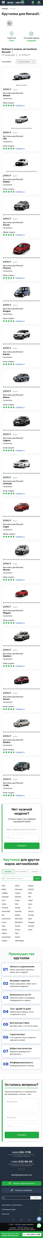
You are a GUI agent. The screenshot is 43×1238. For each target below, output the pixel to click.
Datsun (31, 886)
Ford (3, 900)
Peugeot (31, 922)
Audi (3, 886)
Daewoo (18, 897)
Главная (5, 8)
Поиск (37, 878)
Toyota (17, 937)
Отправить (21, 846)
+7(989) (21, 1162)
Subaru (4, 941)
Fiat (29, 897)
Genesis (5, 908)
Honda (17, 908)
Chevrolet (18, 889)
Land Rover (6, 919)
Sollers (4, 933)
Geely (4, 904)
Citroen (17, 893)
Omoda (31, 915)
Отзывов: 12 (20, 493)
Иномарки (8, 871)
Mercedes (18, 919)
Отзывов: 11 (20, 105)
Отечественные (21, 871)
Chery (17, 886)
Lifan (4, 926)
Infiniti (30, 900)
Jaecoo (31, 911)
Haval (17, 900)
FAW (30, 893)
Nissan (17, 926)
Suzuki (17, 930)
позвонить (38, 3)
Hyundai (18, 911)
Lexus (4, 922)
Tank (17, 933)
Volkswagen (19, 941)
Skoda (4, 930)
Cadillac (5, 893)
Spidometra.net (21, 1226)
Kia (3, 915)
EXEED (31, 889)
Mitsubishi (19, 922)
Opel (30, 919)
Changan (5, 897)
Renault (31, 926)
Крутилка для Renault (21, 94)
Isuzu (30, 904)
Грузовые (35, 871)
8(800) (21, 1152)
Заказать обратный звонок (23, 1183)
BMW (4, 889)
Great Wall (6, 911)
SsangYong (6, 937)
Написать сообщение (23, 1190)
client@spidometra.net (21, 1175)
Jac (29, 908)
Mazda (17, 915)
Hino (16, 904)
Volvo (30, 930)
